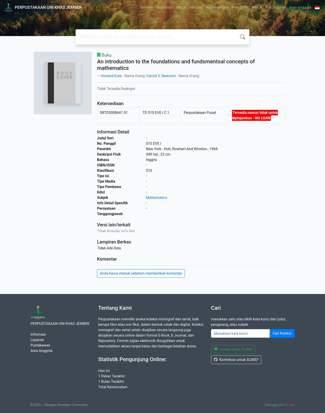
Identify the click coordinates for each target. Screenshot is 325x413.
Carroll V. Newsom (161, 76)
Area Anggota (300, 7)
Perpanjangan (217, 7)
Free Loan (240, 7)
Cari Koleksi (282, 333)
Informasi (165, 7)
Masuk (256, 7)
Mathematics (156, 197)
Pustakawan (276, 7)
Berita (181, 7)
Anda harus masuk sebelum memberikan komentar (141, 273)
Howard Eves (111, 76)
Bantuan (196, 7)
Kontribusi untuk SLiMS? (236, 360)
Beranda (147, 7)
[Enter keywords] (240, 333)
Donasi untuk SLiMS (233, 349)
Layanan (37, 340)
